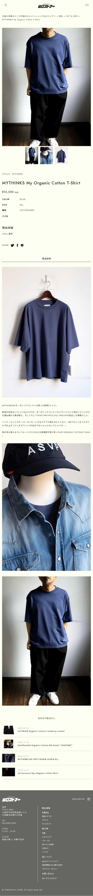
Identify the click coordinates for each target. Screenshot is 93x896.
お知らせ (45, 848)
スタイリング (46, 837)
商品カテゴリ (47, 816)
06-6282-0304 (9, 823)
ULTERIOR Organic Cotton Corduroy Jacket (41, 731)
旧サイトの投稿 (47, 844)
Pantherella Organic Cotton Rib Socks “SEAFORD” (45, 745)
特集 (44, 833)
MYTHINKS (17, 174)
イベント (45, 852)
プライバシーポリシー (50, 869)
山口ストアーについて (50, 861)
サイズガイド (46, 823)
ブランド (45, 820)
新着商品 (45, 812)
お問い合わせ (48, 873)
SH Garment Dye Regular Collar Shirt (38, 773)
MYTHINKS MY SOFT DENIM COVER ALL (38, 759)
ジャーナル (46, 840)
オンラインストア (49, 878)
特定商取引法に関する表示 (52, 865)
